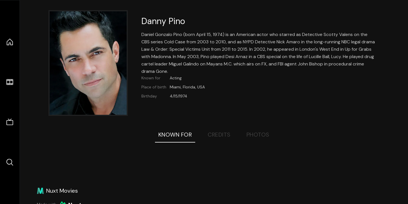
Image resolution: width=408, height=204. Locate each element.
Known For (175, 134)
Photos (257, 134)
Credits (219, 134)
